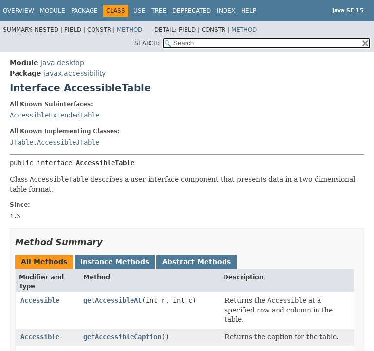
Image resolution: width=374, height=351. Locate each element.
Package (84, 10)
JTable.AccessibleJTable (54, 142)
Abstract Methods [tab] (196, 262)
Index (226, 10)
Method (129, 29)
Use (139, 10)
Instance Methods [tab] (114, 262)
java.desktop (62, 63)
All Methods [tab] (44, 262)
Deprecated (191, 10)
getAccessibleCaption (122, 337)
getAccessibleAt (112, 300)
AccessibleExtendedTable (54, 115)
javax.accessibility (74, 73)
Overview (18, 10)
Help (248, 10)
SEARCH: (147, 43)
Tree (159, 10)
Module (52, 10)
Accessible (39, 300)
